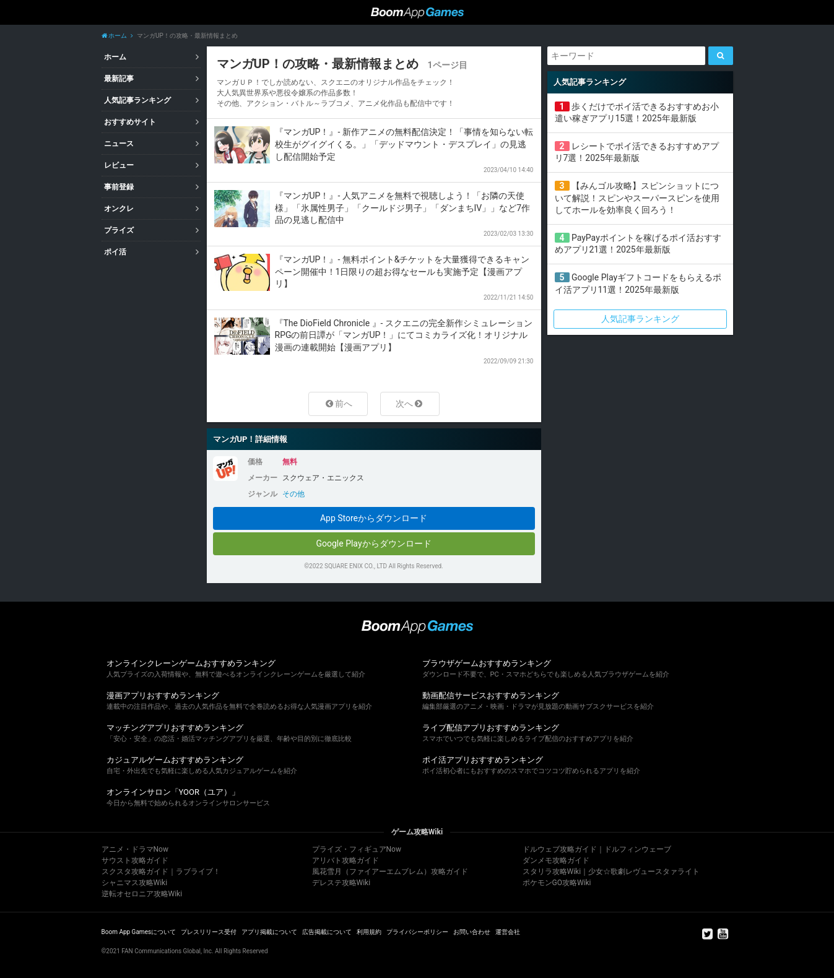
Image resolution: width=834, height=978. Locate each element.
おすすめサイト (130, 122)
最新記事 (119, 78)
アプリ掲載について (269, 931)
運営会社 (507, 931)
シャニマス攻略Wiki (135, 882)
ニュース (119, 143)
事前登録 (119, 187)
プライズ (119, 230)
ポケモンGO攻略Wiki (557, 882)
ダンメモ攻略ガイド (556, 860)
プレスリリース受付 (209, 931)
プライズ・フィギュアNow (356, 849)
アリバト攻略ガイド (345, 860)
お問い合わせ (471, 931)
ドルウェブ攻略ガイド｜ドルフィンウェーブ (597, 849)
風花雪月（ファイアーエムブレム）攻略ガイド (390, 871)
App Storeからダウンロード (373, 518)
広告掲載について (327, 931)
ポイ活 (115, 252)
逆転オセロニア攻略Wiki (142, 893)
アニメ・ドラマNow (135, 849)
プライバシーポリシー (417, 931)
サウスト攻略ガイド (135, 860)
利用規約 (369, 931)
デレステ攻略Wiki (341, 882)
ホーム (114, 35)
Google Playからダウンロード (373, 543)
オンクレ (119, 208)
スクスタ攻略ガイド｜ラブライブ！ (161, 871)
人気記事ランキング (137, 100)
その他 (293, 494)
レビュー (119, 165)
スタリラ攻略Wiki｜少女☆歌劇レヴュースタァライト (611, 871)
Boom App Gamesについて (139, 931)
